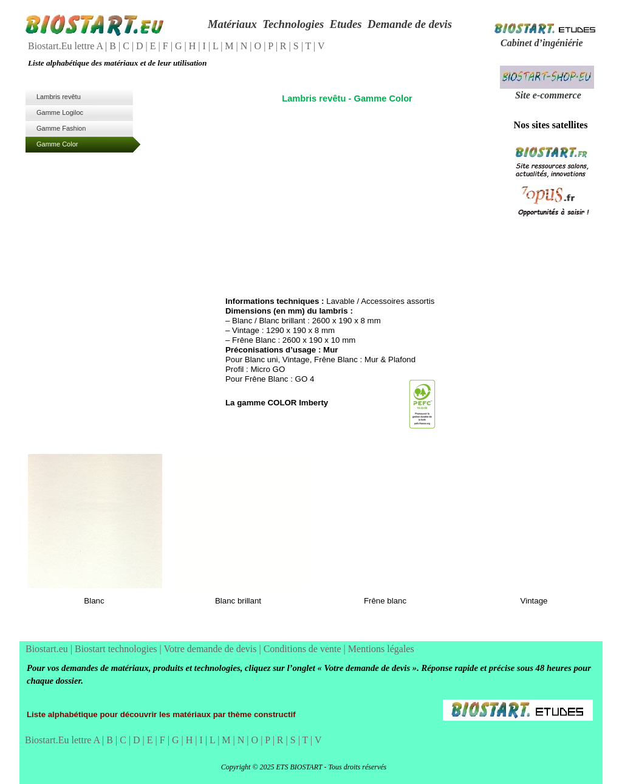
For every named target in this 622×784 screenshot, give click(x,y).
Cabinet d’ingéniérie (542, 43)
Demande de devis (409, 24)
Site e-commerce (548, 95)
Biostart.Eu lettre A (66, 46)
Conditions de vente (304, 649)
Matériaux (232, 24)
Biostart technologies (117, 649)
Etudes (346, 24)
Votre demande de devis (211, 649)
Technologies (293, 24)
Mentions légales (381, 649)
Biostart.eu (48, 649)
